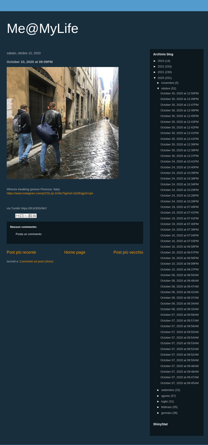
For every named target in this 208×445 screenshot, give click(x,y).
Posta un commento (29, 234)
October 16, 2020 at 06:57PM (179, 252)
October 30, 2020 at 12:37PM (179, 156)
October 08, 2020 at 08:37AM (179, 297)
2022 (161, 66)
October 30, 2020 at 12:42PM (179, 127)
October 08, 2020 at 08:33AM (179, 309)
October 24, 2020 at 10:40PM (179, 167)
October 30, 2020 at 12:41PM (179, 133)
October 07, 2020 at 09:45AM (179, 383)
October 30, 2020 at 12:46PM (179, 110)
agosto (166, 395)
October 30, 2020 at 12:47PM (179, 104)
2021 (161, 72)
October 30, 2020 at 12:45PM (179, 116)
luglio (165, 401)
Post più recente (21, 252)
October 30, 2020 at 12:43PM (179, 121)
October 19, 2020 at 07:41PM (179, 212)
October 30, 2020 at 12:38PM (179, 150)
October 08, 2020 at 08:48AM (179, 280)
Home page (74, 252)
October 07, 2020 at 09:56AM (179, 326)
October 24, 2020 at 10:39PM (179, 173)
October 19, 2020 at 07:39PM (179, 229)
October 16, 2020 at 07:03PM (179, 241)
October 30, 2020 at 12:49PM (179, 99)
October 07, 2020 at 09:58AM (179, 314)
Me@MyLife (43, 28)
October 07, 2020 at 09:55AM (179, 332)
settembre (168, 390)
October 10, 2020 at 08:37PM (179, 269)
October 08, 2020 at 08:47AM (179, 286)
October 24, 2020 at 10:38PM (179, 178)
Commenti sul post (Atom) (36, 261)
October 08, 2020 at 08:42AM (179, 292)
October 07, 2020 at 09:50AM (179, 360)
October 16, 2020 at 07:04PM (179, 235)
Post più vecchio (128, 252)
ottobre (166, 88)
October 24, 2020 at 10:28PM (179, 195)
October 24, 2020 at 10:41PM (179, 161)
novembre (168, 82)
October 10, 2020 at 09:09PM (179, 263)
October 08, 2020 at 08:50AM (179, 275)
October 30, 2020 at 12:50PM (179, 93)
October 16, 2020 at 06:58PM (179, 246)
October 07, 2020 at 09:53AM (179, 343)
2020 (161, 78)
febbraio (167, 407)
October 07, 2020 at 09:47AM (179, 377)
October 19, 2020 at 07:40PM (179, 224)
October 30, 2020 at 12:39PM (179, 144)
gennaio (166, 413)
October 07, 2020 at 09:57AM (179, 320)
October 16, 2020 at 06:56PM (179, 258)
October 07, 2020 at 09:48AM (179, 366)
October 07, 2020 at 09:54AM (179, 337)
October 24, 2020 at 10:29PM (179, 190)
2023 (161, 61)
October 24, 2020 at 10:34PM (179, 184)
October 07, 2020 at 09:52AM (179, 349)
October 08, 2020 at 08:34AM (179, 303)
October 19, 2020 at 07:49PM (179, 207)
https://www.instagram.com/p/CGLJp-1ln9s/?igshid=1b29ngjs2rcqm (50, 193)
